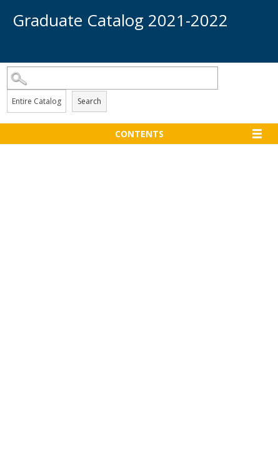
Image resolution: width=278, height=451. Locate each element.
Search (89, 101)
